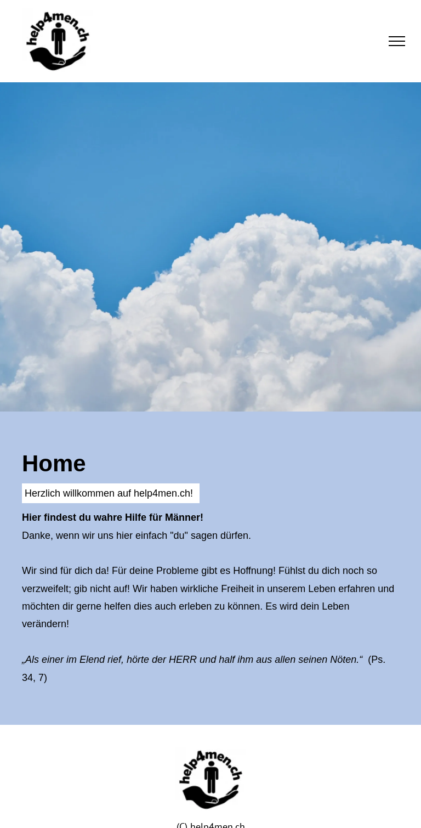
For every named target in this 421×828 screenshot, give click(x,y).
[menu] (397, 41)
